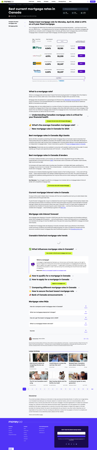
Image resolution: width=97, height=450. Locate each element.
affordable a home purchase (72, 99)
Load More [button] (58, 78)
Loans (25, 440)
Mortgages (46, 1)
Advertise (10, 430)
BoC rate (63, 207)
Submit (62, 41)
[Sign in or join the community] (93, 2)
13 (74, 389)
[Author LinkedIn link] (87, 338)
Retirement (25, 436)
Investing (54, 1)
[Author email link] (84, 338)
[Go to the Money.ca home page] (7, 2)
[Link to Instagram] (66, 444)
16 (87, 389)
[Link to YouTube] (76, 444)
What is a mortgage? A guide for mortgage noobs (54, 270)
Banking (39, 1)
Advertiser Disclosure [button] (80, 41)
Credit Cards (32, 1)
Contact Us (10, 432)
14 (78, 389)
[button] (33, 41)
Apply (81, 47)
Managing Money (63, 1)
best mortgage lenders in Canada (76, 144)
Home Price (37, 39)
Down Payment (49, 39)
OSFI (51, 160)
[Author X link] (86, 338)
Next (92, 389)
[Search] (88, 1)
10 (61, 389)
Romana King (13, 16)
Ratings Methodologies (12, 434)
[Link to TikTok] (71, 444)
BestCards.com (41, 430)
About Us (10, 428)
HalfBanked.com (42, 432)
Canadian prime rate (76, 229)
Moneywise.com (42, 428)
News (70, 1)
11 (65, 389)
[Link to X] (73, 444)
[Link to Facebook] (68, 444)
